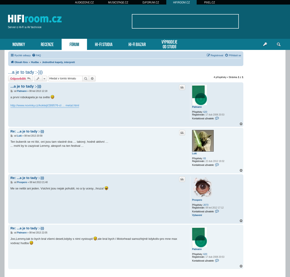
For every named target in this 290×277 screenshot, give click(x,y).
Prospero (197, 200)
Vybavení (197, 215)
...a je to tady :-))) (25, 72)
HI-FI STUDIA (104, 44)
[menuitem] (36, 55)
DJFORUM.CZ (151, 2)
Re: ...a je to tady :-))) (27, 131)
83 (204, 158)
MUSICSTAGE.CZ (118, 2)
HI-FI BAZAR (137, 44)
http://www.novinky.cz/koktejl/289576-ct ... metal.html (44, 105)
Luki (194, 153)
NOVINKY (18, 44)
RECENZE (47, 44)
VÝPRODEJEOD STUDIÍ (169, 44)
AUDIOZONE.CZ (84, 2)
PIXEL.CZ (209, 2)
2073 (205, 205)
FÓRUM (74, 44)
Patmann (197, 107)
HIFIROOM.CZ (181, 2)
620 (205, 112)
